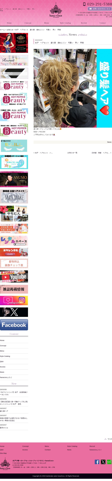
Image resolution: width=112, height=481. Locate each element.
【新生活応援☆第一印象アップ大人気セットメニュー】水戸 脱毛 (14, 403)
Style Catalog (65, 23)
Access (2, 367)
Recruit (84, 23)
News (109, 142)
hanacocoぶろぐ (6, 377)
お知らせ (10, 30)
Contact (48, 450)
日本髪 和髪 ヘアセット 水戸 (101, 153)
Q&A (1, 361)
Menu (46, 23)
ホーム (2, 30)
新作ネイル (4, 428)
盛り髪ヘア (4, 411)
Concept (28, 23)
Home (2, 340)
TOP (110, 439)
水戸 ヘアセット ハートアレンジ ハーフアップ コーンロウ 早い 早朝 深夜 (44, 153)
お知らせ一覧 (72, 153)
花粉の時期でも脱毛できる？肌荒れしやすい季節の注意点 (14, 419)
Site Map (3, 453)
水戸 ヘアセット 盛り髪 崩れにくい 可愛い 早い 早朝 (38, 30)
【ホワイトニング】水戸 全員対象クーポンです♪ (14, 393)
